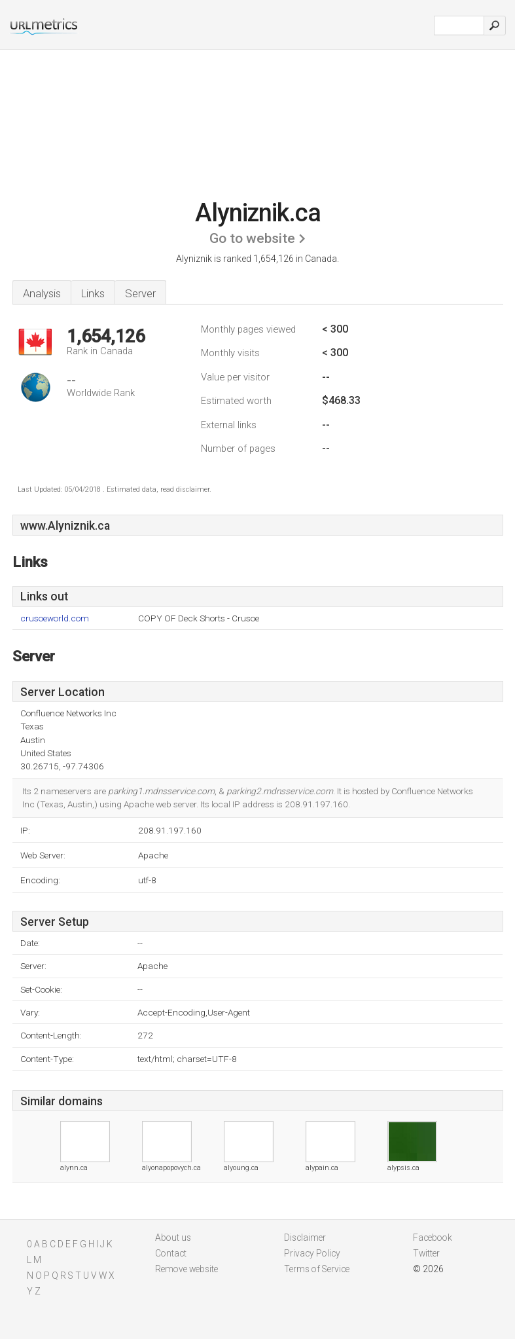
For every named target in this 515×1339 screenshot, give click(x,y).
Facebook (432, 1237)
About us (173, 1237)
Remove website (186, 1269)
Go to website (252, 238)
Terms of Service (316, 1269)
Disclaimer (305, 1237)
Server (140, 293)
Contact (170, 1253)
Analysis (42, 293)
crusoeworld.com (54, 618)
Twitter (426, 1253)
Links (93, 293)
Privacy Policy (312, 1253)
